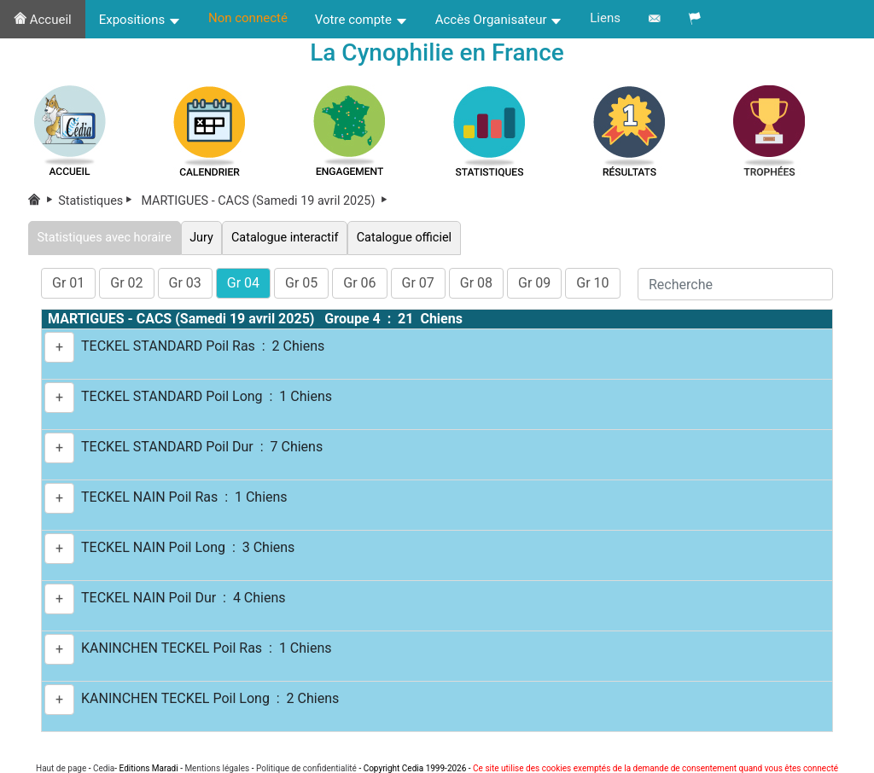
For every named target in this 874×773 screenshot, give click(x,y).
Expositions (140, 19)
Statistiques (98, 201)
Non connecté (248, 18)
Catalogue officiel (403, 237)
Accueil (43, 19)
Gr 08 (476, 283)
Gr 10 (592, 283)
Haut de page (61, 768)
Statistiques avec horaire (104, 237)
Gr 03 (185, 283)
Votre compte (361, 19)
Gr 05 (301, 283)
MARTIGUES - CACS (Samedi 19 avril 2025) (265, 201)
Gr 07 (418, 283)
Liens (605, 18)
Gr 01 (68, 283)
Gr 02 (126, 283)
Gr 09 (534, 283)
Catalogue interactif (284, 237)
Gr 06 (359, 283)
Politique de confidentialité (306, 768)
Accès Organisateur (499, 19)
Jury (202, 237)
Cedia (103, 768)
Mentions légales (216, 768)
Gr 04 (243, 283)
